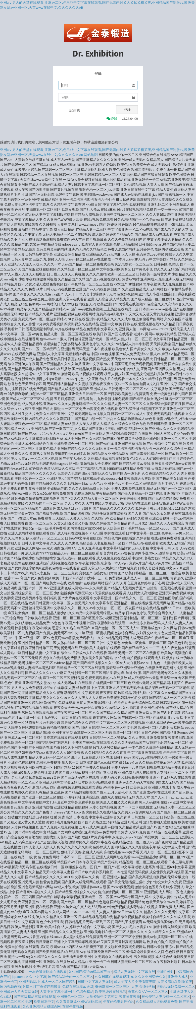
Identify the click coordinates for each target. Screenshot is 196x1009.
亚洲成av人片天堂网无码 (19, 991)
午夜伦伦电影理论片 (118, 1001)
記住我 (74, 110)
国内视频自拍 (10, 986)
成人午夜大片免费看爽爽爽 (135, 981)
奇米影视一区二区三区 (112, 986)
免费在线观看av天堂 (78, 986)
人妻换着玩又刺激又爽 (174, 981)
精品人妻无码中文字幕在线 (134, 971)
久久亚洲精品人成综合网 (41, 1006)
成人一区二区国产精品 (58, 981)
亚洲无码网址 (29, 981)
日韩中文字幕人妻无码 (95, 981)
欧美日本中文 (44, 1001)
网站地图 (91, 154)
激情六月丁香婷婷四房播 (41, 986)
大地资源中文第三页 (102, 996)
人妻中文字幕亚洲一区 (57, 991)
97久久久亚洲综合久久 (148, 976)
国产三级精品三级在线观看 (34, 996)
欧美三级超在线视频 (110, 991)
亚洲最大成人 (177, 976)
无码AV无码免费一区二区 (176, 986)
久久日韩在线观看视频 (112, 976)
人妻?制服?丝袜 (143, 986)
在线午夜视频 (72, 1006)
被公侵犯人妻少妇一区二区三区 (166, 996)
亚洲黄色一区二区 (71, 996)
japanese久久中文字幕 (29, 976)
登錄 (127, 109)
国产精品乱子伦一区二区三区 (70, 976)
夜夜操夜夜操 (129, 996)
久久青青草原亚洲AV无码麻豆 (78, 1001)
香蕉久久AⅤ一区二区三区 (148, 991)
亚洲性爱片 (165, 971)
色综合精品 (85, 991)
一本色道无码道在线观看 (48, 971)
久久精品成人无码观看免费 (157, 1001)
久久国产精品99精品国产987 (90, 971)
